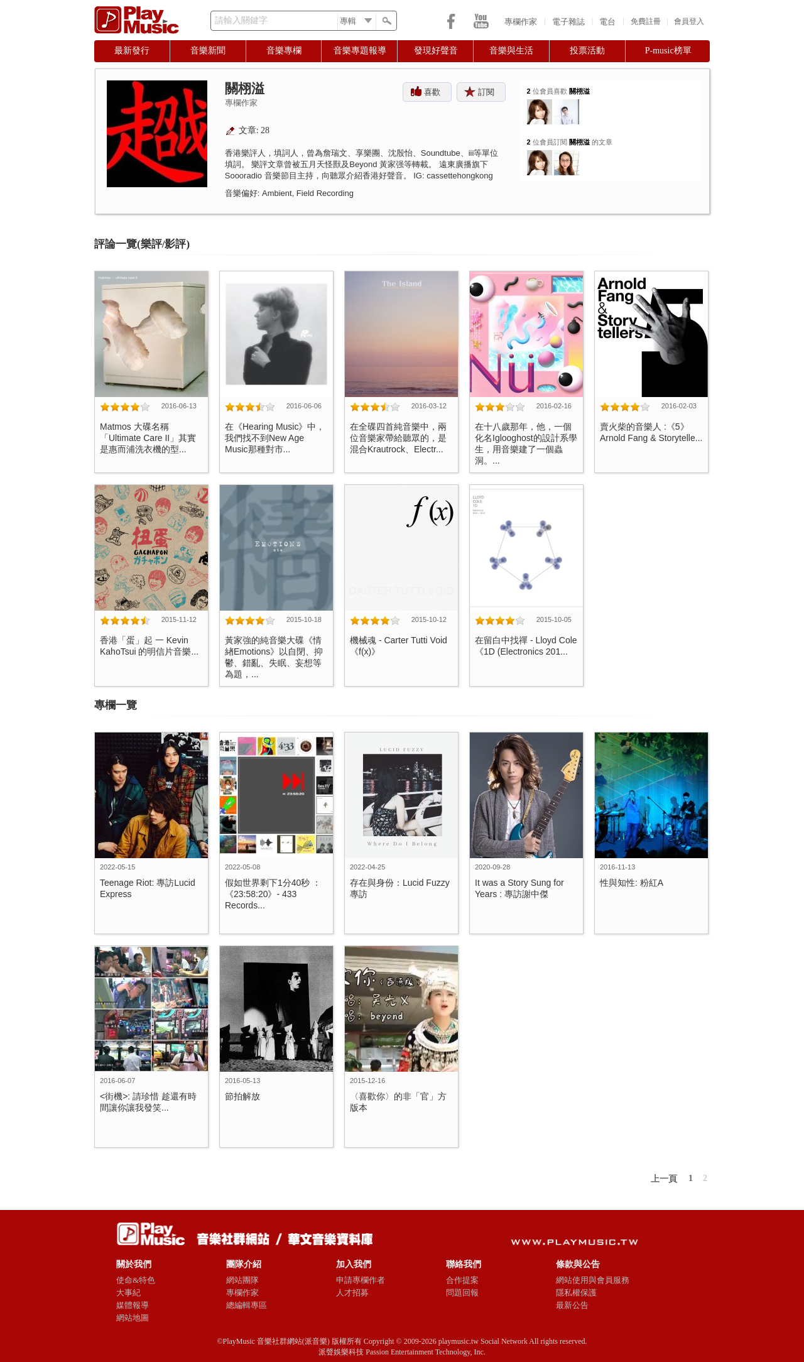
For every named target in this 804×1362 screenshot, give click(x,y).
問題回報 (462, 1292)
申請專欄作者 (360, 1280)
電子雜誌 (568, 21)
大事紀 (128, 1292)
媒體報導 (132, 1305)
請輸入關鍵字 (241, 20)
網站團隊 (242, 1280)
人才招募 (352, 1292)
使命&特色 (135, 1280)
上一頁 (664, 1179)
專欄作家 (520, 21)
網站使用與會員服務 (592, 1280)
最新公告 (572, 1305)
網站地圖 (132, 1317)
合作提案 (462, 1280)
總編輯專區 (246, 1305)
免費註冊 (646, 21)
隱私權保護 (576, 1292)
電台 (607, 21)
